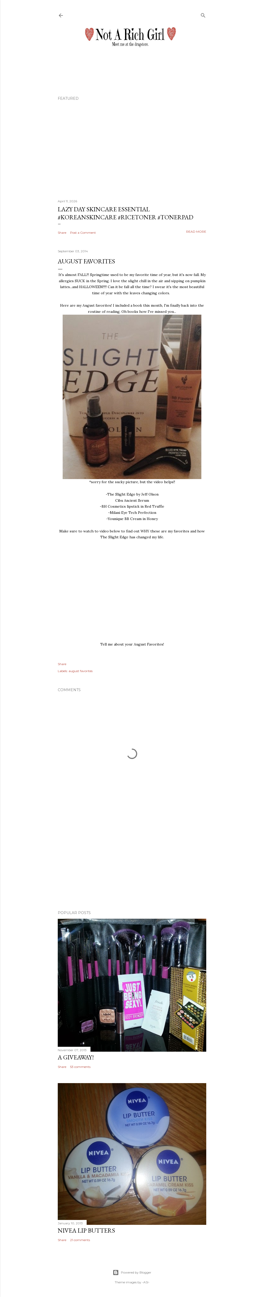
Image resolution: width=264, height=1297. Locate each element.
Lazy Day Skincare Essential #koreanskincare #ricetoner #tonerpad (125, 213)
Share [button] (62, 233)
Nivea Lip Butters (86, 1230)
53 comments (80, 1067)
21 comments (80, 1240)
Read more (196, 231)
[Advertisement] (132, 861)
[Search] (203, 14)
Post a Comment (83, 233)
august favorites (81, 671)
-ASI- (146, 1282)
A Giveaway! (76, 1057)
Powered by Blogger (132, 1272)
